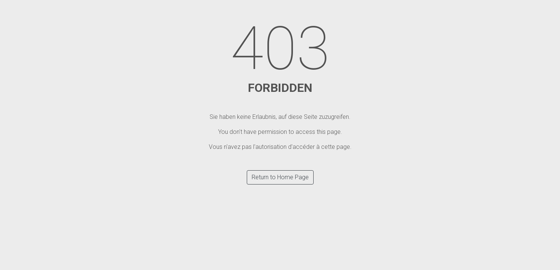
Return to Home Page (280, 177)
